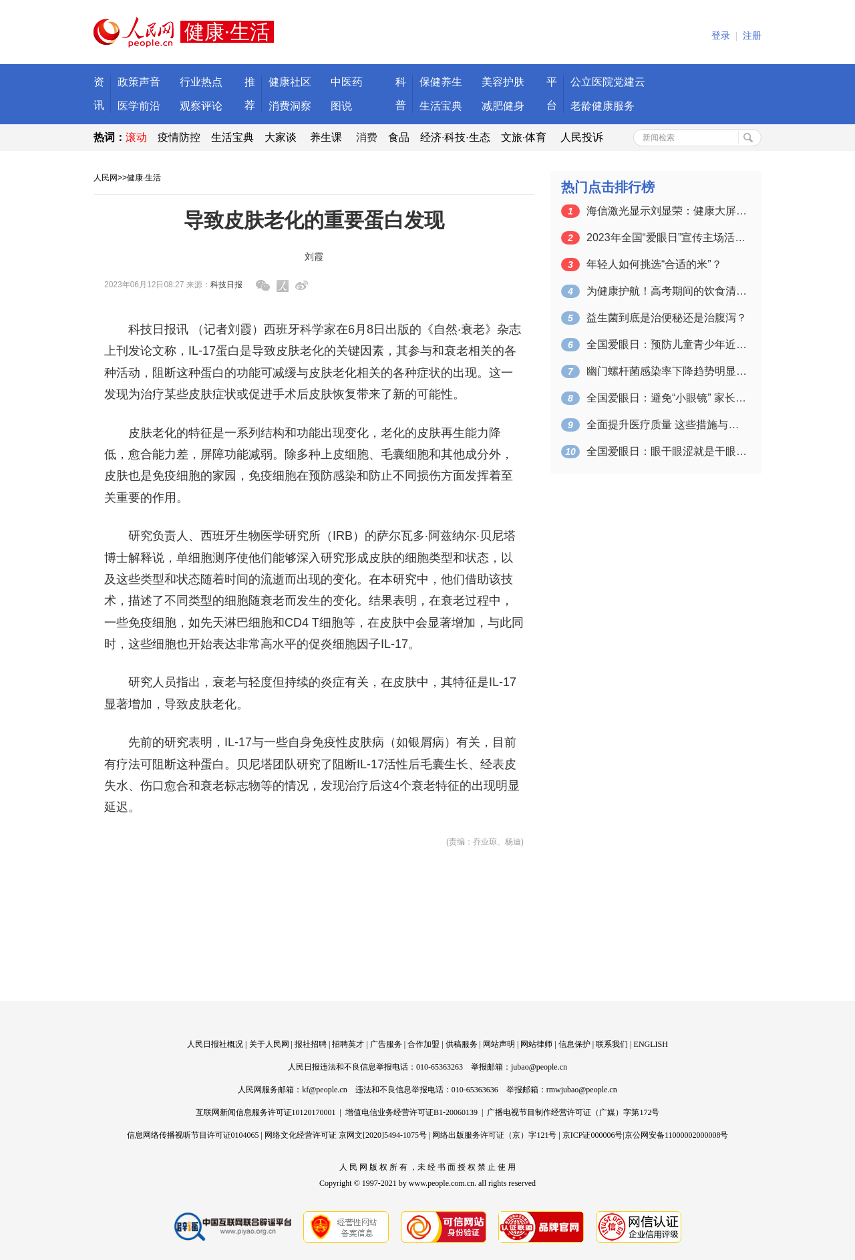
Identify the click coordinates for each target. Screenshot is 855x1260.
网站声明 (499, 1044)
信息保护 (574, 1044)
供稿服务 (462, 1044)
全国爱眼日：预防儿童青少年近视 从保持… (666, 344)
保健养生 (440, 82)
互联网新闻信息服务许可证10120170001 (266, 1112)
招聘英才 (348, 1044)
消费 (366, 137)
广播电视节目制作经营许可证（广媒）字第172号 (573, 1112)
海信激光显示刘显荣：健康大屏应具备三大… (666, 210)
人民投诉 (581, 137)
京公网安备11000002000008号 (677, 1135)
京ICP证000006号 (592, 1135)
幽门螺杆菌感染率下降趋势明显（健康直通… (666, 371)
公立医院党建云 (607, 82)
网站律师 (536, 1044)
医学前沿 (139, 106)
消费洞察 (290, 106)
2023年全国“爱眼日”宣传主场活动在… (666, 237)
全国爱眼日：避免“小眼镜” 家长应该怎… (666, 398)
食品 (398, 137)
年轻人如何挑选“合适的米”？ (654, 264)
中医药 (347, 82)
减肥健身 (503, 106)
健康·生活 (144, 177)
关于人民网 (269, 1044)
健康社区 (290, 82)
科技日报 (226, 284)
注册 (752, 36)
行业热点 (201, 82)
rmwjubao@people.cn (581, 1089)
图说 (341, 106)
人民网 (106, 177)
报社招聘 (311, 1044)
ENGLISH (651, 1044)
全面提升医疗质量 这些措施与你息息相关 (666, 424)
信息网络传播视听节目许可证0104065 (193, 1135)
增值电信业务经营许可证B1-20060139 (411, 1112)
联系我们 (612, 1044)
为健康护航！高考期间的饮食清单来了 (666, 291)
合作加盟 (423, 1044)
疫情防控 (179, 137)
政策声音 (139, 82)
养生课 (326, 137)
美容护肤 (503, 82)
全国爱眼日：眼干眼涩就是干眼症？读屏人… (666, 451)
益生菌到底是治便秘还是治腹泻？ (666, 317)
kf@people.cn (324, 1089)
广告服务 (386, 1044)
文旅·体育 (523, 137)
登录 (720, 36)
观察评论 (201, 106)
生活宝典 (440, 106)
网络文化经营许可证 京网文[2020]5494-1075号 (346, 1135)
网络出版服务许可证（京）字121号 (494, 1135)
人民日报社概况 (215, 1044)
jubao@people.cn (539, 1067)
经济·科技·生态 (455, 137)
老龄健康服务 (602, 106)
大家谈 (281, 137)
